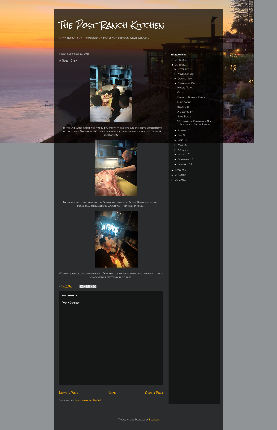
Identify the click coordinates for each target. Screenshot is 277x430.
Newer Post (68, 392)
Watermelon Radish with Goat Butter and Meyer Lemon (195, 123)
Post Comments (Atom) (88, 400)
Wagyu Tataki (185, 87)
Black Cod (183, 106)
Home (111, 392)
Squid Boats (184, 116)
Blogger (154, 419)
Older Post (154, 392)
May (181, 144)
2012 (178, 179)
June (181, 140)
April (181, 149)
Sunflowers (184, 102)
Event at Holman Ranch (191, 97)
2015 (178, 64)
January (183, 164)
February (184, 159)
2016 (178, 59)
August (182, 130)
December (184, 69)
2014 (178, 170)
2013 (178, 175)
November (184, 73)
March (182, 154)
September (184, 83)
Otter (180, 92)
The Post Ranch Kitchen (111, 25)
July (180, 135)
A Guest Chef (185, 111)
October (183, 78)
